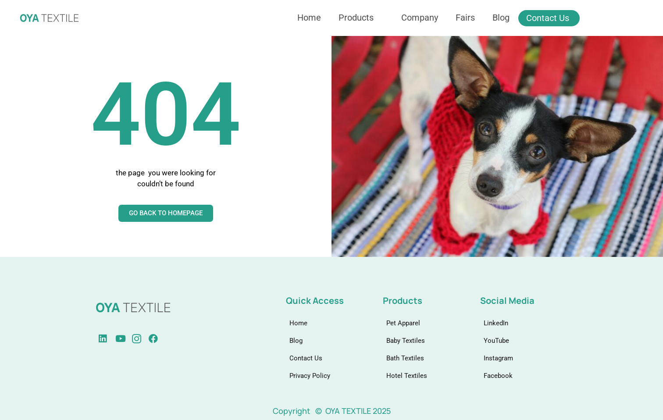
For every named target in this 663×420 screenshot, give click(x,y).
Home (309, 17)
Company (419, 17)
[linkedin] (91, 339)
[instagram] (124, 339)
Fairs (465, 17)
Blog (501, 17)
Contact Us (547, 18)
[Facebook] (141, 339)
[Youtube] (108, 339)
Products (360, 17)
